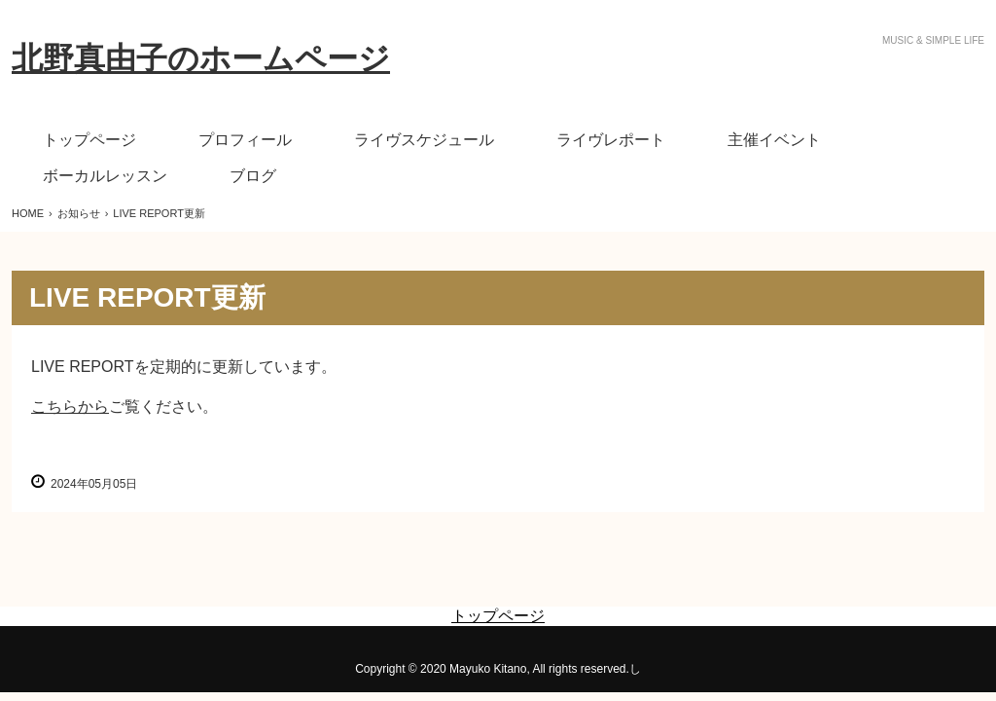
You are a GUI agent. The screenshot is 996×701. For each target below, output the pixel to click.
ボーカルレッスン (105, 175)
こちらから (70, 406)
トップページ (89, 139)
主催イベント (774, 139)
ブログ (253, 175)
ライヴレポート (610, 139)
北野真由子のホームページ (201, 58)
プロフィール (245, 139)
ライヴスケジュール (424, 139)
